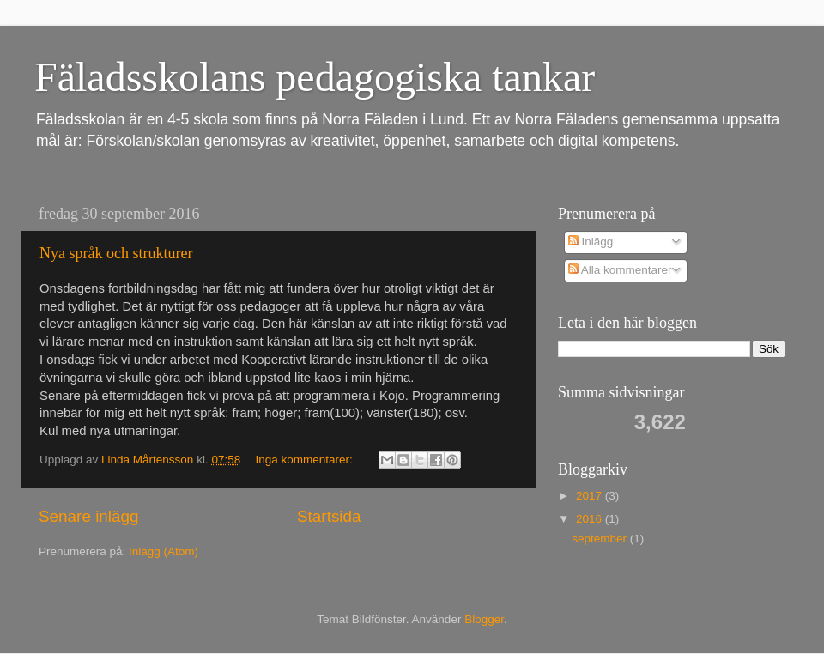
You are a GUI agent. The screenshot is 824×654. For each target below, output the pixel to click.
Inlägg (591, 241)
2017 (590, 495)
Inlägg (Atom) (163, 551)
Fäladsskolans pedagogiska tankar (314, 77)
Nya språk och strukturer (115, 253)
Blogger (484, 619)
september (601, 538)
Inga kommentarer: (305, 459)
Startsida (329, 516)
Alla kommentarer (620, 269)
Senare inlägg (89, 516)
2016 (590, 518)
